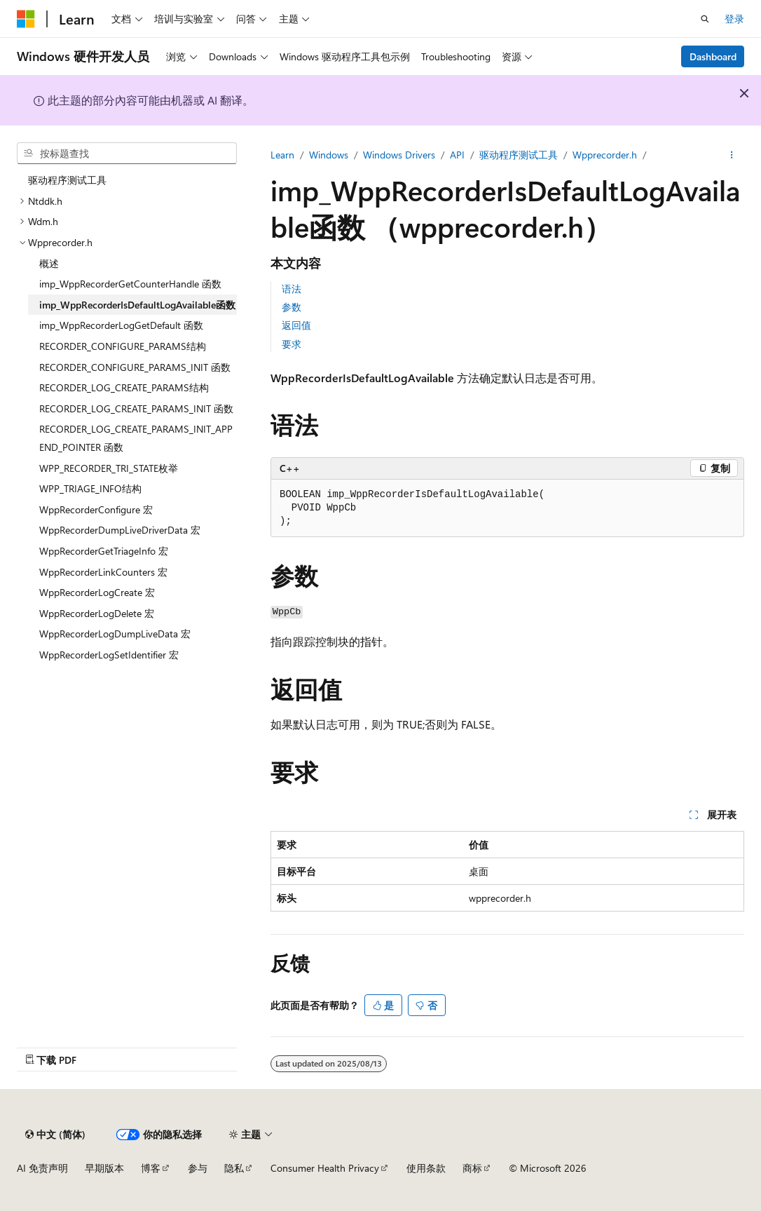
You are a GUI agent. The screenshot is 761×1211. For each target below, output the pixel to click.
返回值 (296, 325)
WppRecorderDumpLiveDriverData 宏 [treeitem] (119, 529)
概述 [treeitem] (49, 263)
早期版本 (104, 1168)
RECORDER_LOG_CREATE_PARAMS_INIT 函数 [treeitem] (136, 408)
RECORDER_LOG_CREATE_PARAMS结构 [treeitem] (124, 387)
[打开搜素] (705, 19)
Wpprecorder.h (605, 154)
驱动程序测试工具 (518, 154)
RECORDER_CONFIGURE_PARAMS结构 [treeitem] (122, 346)
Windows (328, 154)
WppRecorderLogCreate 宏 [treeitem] (97, 592)
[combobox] (127, 153)
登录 (734, 18)
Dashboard (713, 56)
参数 (291, 306)
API (457, 154)
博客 (150, 1168)
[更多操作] (732, 155)
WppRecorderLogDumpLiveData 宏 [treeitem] (115, 633)
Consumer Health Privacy (324, 1168)
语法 (291, 288)
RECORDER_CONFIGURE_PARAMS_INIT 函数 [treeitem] (135, 367)
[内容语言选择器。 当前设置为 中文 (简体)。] (55, 1134)
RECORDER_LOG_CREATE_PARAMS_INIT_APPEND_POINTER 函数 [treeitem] (136, 438)
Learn (282, 154)
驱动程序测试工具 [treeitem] (67, 180)
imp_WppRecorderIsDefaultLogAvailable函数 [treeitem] (137, 304)
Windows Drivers (399, 154)
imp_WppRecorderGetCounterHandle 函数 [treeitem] (130, 283)
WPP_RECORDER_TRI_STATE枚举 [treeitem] (108, 468)
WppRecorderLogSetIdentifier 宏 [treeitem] (109, 654)
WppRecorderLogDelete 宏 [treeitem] (96, 613)
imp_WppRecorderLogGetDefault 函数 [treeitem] (121, 325)
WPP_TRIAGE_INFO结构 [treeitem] (90, 488)
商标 (472, 1168)
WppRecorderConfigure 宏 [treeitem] (96, 509)
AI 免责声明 (42, 1168)
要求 (291, 344)
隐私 (234, 1168)
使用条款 (426, 1168)
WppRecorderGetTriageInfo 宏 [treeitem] (103, 550)
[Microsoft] (26, 19)
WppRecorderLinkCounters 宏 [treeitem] (103, 572)
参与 (197, 1168)
